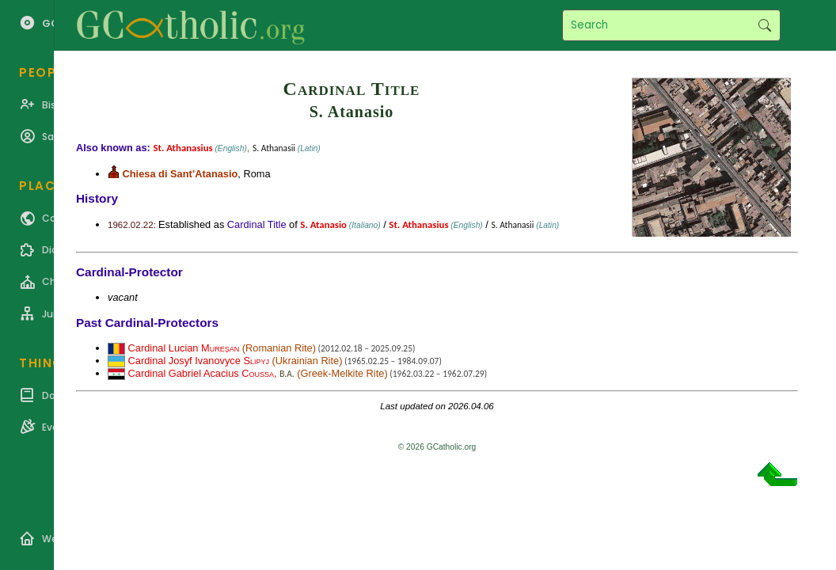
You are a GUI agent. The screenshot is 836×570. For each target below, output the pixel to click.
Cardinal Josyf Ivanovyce (198, 361)
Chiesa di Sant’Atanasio (180, 174)
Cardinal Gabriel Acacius (201, 373)
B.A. (286, 373)
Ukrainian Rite (307, 361)
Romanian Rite (279, 348)
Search (764, 25)
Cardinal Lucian (184, 348)
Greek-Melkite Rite (342, 373)
